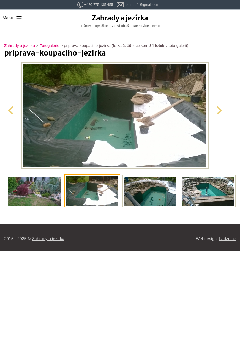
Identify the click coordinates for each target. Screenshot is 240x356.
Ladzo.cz (227, 239)
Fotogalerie (49, 45)
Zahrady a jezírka (19, 45)
